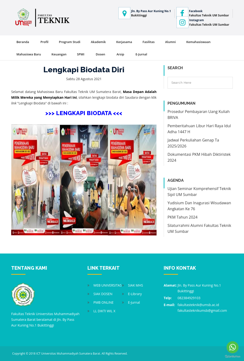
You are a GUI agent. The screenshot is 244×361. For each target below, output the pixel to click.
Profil (45, 42)
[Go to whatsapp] (233, 347)
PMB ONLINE (103, 302)
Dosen (100, 54)
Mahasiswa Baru (28, 54)
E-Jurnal (141, 54)
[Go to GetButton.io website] (232, 356)
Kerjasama (124, 42)
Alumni (170, 42)
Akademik (98, 42)
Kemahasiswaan (198, 42)
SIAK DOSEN (102, 294)
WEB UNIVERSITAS (107, 285)
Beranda (22, 42)
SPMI (80, 54)
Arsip (120, 54)
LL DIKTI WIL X (104, 311)
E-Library (135, 294)
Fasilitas (148, 42)
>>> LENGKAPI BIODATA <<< (83, 113)
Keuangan (58, 54)
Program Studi (69, 42)
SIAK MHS (135, 285)
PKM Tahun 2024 (183, 217)
